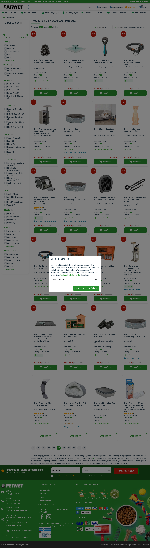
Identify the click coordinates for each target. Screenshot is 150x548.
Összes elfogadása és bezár (86, 288)
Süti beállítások (58, 280)
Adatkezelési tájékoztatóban (70, 275)
